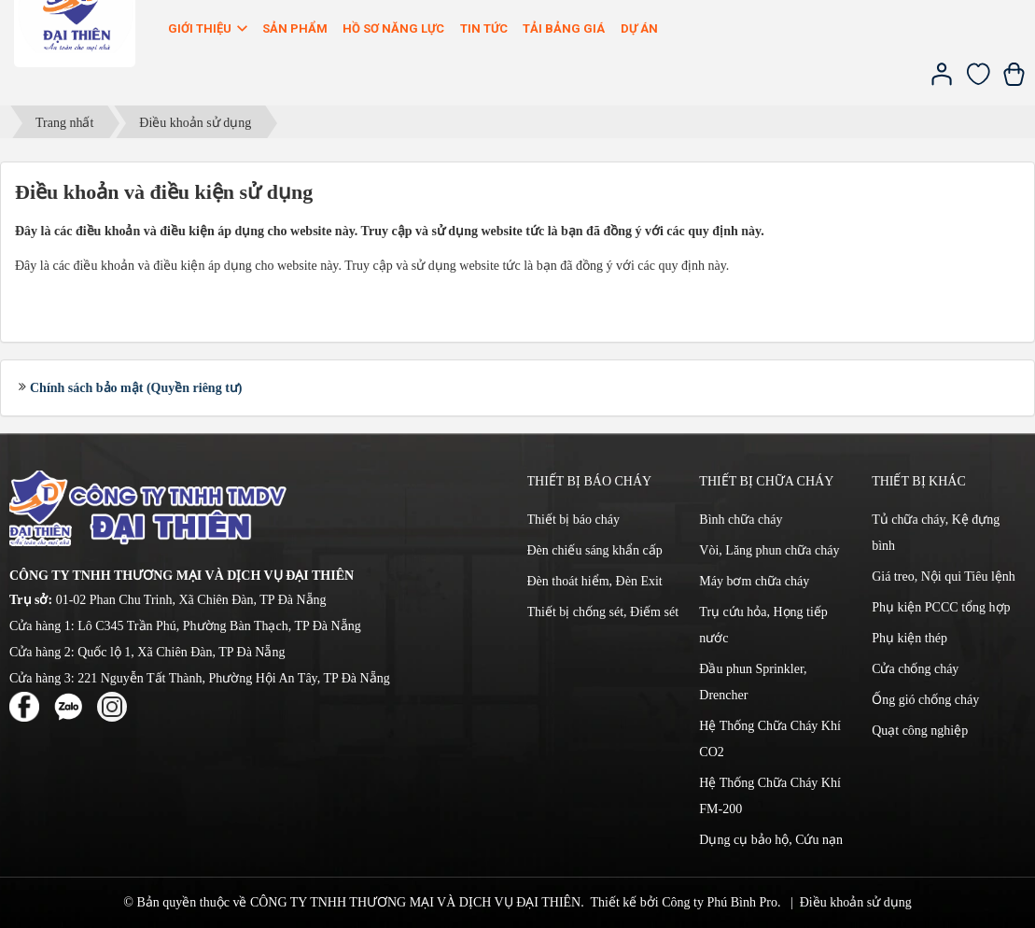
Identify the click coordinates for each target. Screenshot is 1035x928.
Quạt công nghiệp (920, 731)
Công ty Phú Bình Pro (719, 902)
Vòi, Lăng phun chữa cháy (769, 550)
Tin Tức (484, 28)
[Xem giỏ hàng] (1014, 82)
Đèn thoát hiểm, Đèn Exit (595, 581)
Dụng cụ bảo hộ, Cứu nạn (771, 840)
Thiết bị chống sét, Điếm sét (603, 612)
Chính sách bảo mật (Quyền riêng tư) (136, 388)
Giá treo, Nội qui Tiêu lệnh (943, 576)
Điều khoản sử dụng (856, 902)
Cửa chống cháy (915, 669)
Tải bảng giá (564, 28)
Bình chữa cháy (740, 520)
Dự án (639, 28)
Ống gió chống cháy (925, 700)
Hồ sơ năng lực (393, 28)
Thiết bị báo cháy (573, 520)
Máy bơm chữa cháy (754, 581)
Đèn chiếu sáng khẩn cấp (595, 550)
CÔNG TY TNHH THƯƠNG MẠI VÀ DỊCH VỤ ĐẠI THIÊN (415, 902)
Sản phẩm (295, 28)
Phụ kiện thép (909, 638)
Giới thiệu (209, 28)
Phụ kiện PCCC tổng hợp (941, 607)
